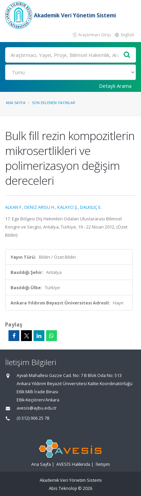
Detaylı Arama (115, 85)
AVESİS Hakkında (73, 464)
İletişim (103, 464)
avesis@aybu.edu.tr (37, 408)
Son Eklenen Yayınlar (53, 102)
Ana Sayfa (15, 102)
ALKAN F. (13, 207)
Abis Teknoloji (63, 488)
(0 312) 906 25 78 (33, 418)
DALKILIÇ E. (91, 207)
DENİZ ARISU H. (39, 207)
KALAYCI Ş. (67, 207)
